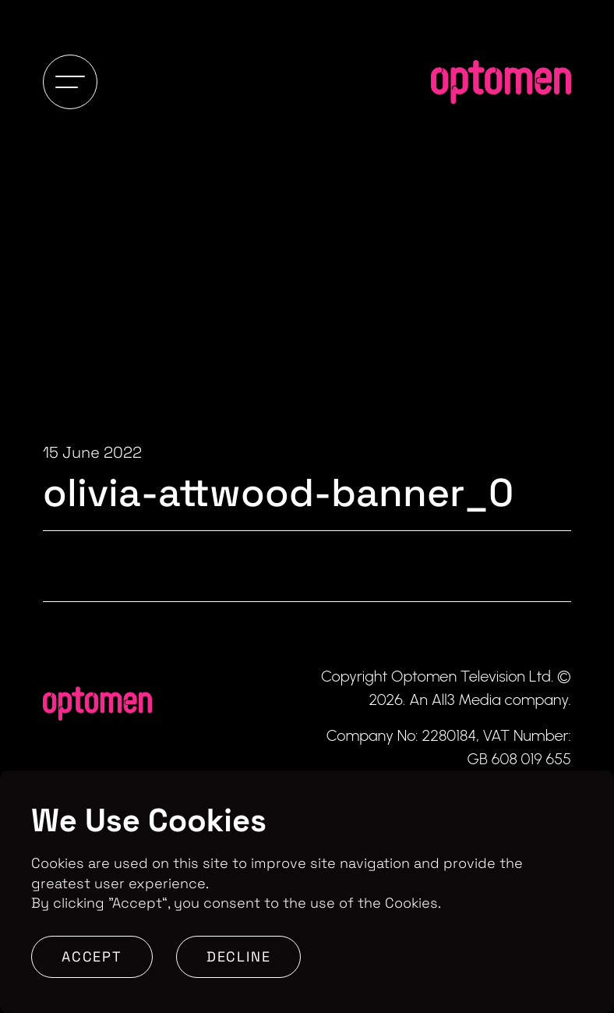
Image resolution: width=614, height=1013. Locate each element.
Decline (238, 956)
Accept (92, 956)
